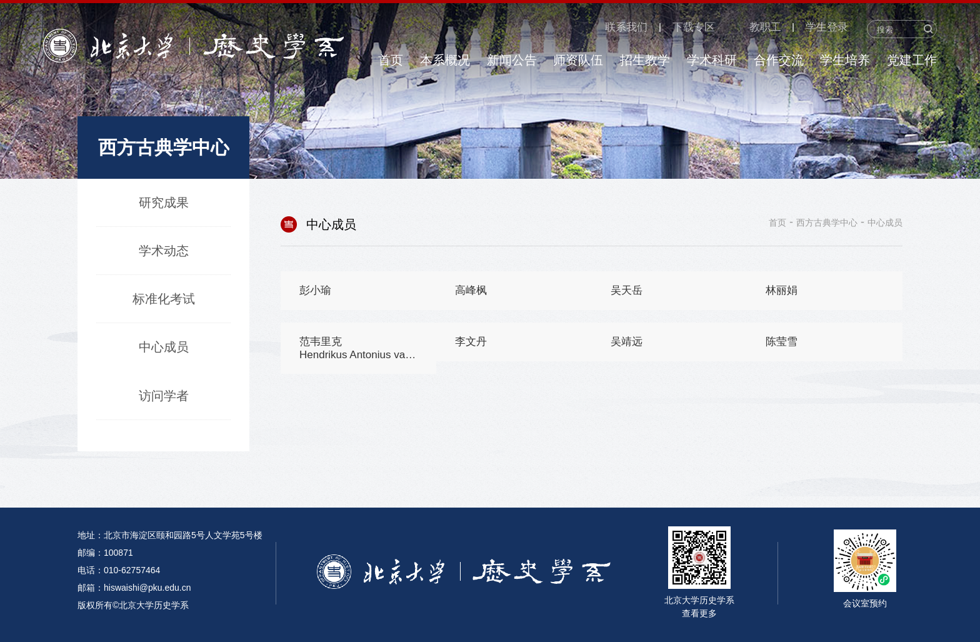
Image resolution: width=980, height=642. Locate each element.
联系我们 (626, 27)
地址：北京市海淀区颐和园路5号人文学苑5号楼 (170, 535)
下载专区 (693, 27)
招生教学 (645, 60)
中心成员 (885, 223)
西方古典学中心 (827, 223)
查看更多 (699, 613)
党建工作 (912, 60)
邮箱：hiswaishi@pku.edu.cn (134, 588)
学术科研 (712, 60)
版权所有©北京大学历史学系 (133, 605)
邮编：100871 (105, 553)
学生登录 (827, 27)
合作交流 (779, 60)
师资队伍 (578, 60)
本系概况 (445, 60)
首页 (390, 60)
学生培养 (845, 60)
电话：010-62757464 (119, 570)
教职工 (765, 27)
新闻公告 (512, 60)
